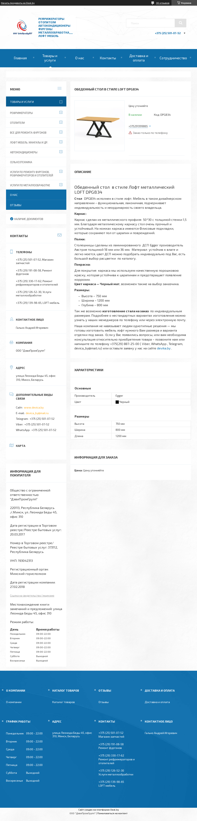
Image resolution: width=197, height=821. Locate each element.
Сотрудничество (173, 58)
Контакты (108, 58)
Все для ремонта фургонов (28, 132)
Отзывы (15, 205)
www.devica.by (34, 407)
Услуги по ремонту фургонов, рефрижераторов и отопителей (31, 173)
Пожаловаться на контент (112, 813)
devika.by (163, 348)
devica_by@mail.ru (37, 413)
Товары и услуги (49, 57)
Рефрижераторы (21, 113)
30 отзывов (162, 2)
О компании (14, 702)
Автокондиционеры (23, 152)
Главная (20, 58)
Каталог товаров (63, 702)
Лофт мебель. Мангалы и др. (29, 142)
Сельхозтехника (21, 162)
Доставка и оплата (138, 57)
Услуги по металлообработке (30, 185)
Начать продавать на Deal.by (18, 2)
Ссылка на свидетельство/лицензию (32, 595)
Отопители (17, 122)
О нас (79, 58)
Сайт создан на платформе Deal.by (98, 809)
